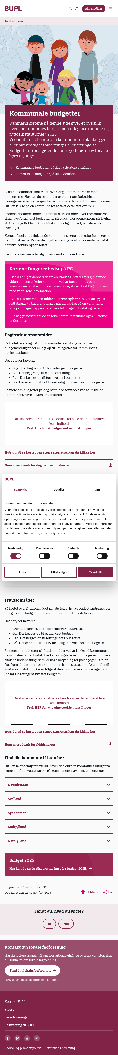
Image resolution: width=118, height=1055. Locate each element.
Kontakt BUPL (15, 1002)
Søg (70, 8)
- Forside (13, 8)
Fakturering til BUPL (20, 1025)
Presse (9, 1009)
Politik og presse (14, 21)
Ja (49, 924)
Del (108, 892)
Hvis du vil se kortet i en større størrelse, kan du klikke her (50, 452)
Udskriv (90, 892)
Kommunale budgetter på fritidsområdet (46, 174)
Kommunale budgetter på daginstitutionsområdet (53, 167)
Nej (66, 924)
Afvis (22, 572)
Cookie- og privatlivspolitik (23, 1048)
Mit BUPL (77, 8)
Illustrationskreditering (60, 1048)
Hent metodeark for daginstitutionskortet (37, 465)
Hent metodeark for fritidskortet (30, 744)
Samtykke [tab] (21, 489)
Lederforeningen (17, 1017)
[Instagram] (27, 1038)
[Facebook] (8, 1038)
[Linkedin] (37, 1038)
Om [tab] (97, 489)
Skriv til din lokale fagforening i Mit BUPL (32, 979)
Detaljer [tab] (59, 489)
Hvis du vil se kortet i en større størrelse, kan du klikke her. (51, 732)
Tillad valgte (59, 572)
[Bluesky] (17, 1038)
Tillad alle (95, 572)
